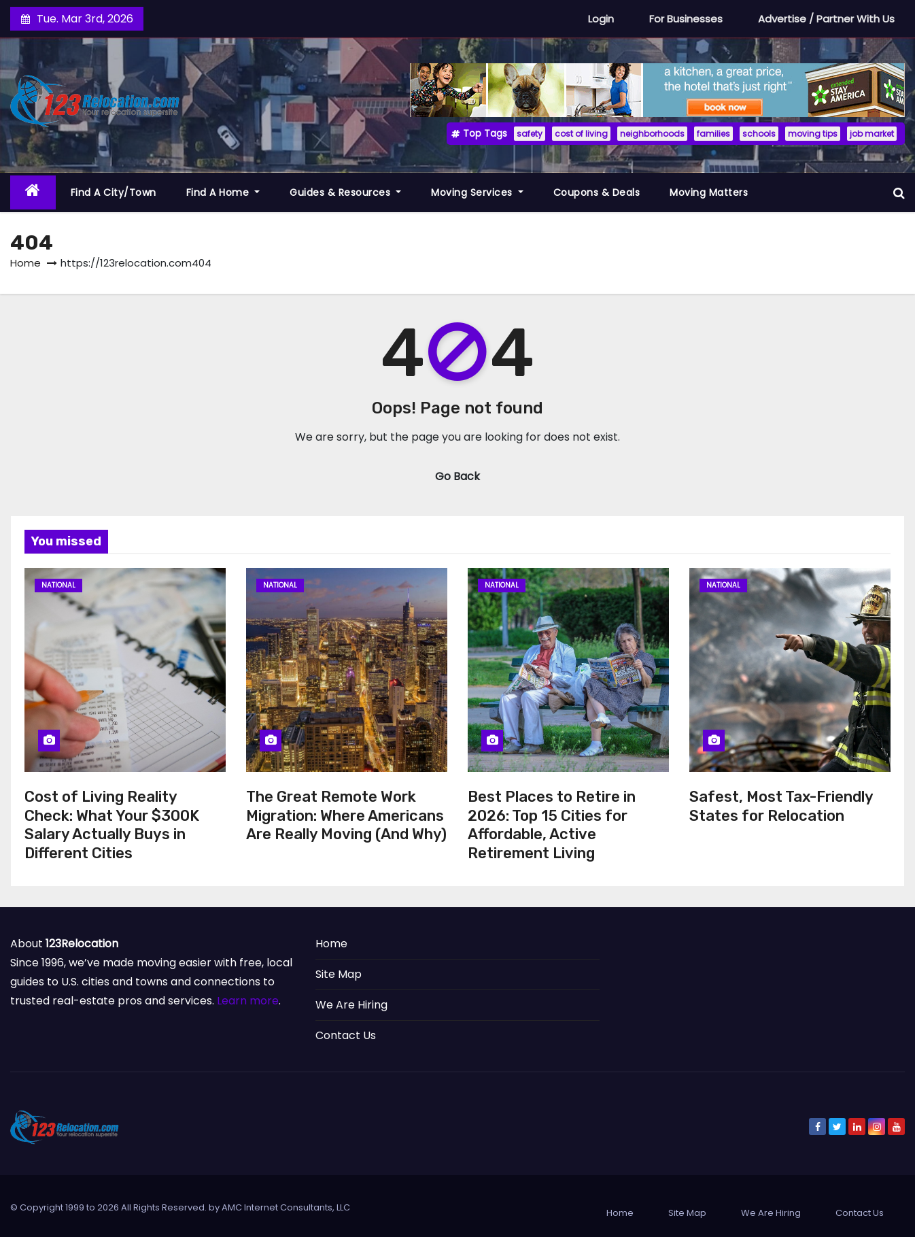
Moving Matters (709, 192)
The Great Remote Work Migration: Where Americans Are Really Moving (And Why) (346, 815)
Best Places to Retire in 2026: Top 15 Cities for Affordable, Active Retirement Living (552, 824)
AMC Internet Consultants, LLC (286, 1207)
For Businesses (686, 19)
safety (529, 133)
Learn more (248, 1001)
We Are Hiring (351, 1005)
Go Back (457, 476)
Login (601, 19)
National (58, 585)
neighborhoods (652, 133)
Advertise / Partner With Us (826, 19)
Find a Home (223, 192)
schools (759, 133)
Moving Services (477, 192)
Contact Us (345, 1035)
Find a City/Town (113, 192)
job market (872, 133)
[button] (899, 192)
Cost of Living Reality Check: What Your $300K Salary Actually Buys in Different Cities (111, 824)
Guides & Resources (345, 192)
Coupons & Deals (596, 192)
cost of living (581, 133)
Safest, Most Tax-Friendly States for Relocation (781, 806)
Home (25, 263)
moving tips (813, 133)
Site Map (338, 974)
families (713, 133)
